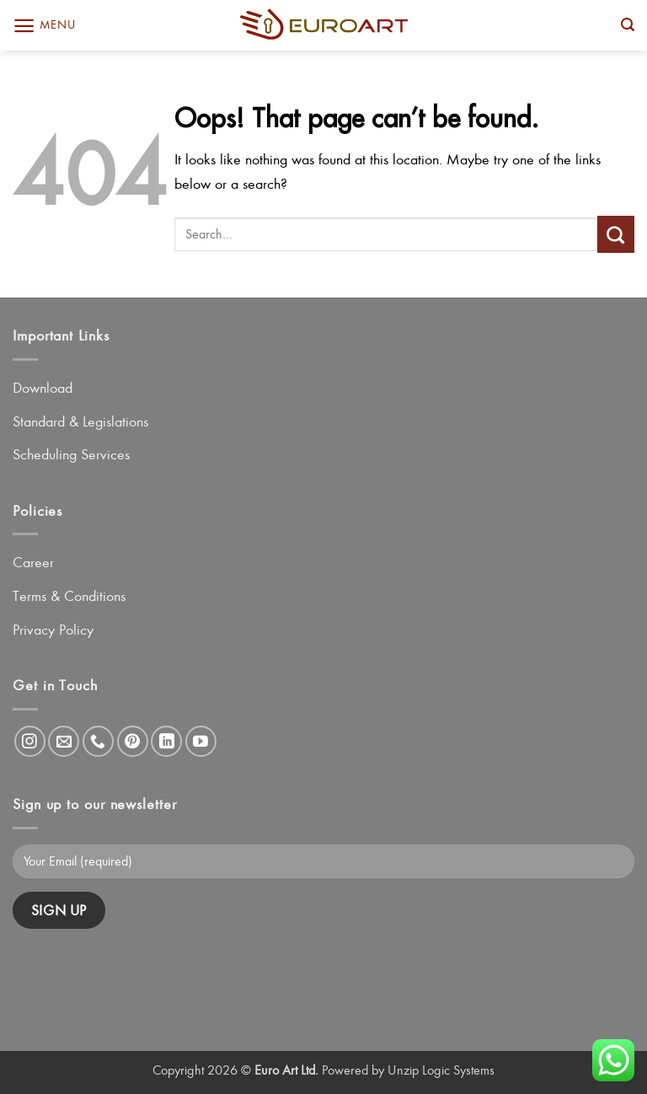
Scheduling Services (71, 454)
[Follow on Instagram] (29, 741)
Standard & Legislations (80, 421)
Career (33, 562)
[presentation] (141, 976)
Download (42, 387)
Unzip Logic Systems (441, 1070)
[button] (44, 25)
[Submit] (615, 234)
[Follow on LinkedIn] (166, 741)
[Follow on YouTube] (201, 741)
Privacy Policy (53, 629)
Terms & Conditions (69, 596)
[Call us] (98, 741)
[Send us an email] (63, 741)
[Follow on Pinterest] (132, 741)
